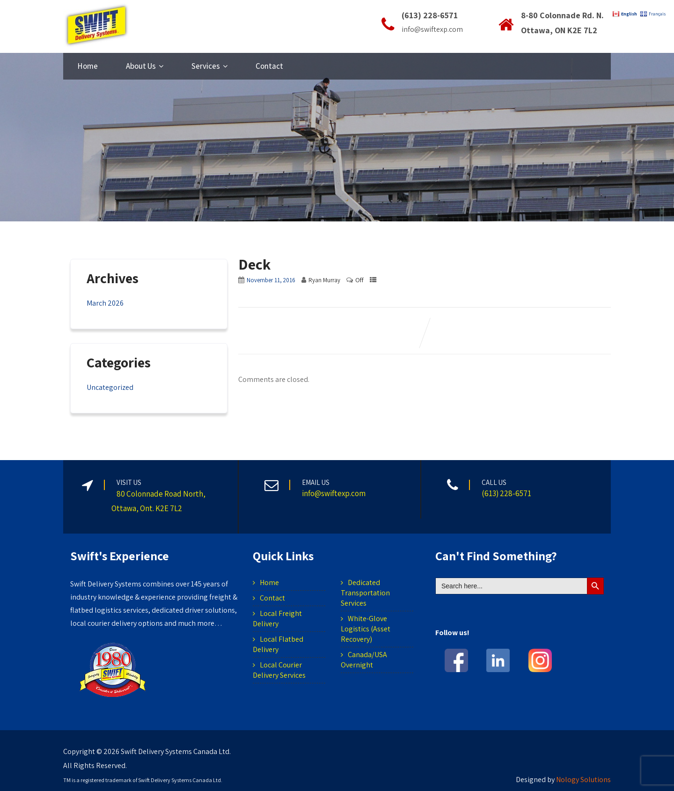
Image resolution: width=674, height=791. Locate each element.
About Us (144, 66)
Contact (269, 66)
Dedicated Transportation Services (365, 593)
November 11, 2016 (271, 280)
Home (87, 66)
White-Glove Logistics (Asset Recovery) (365, 629)
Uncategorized (110, 387)
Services (209, 66)
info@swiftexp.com (432, 29)
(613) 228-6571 (430, 15)
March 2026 (105, 303)
